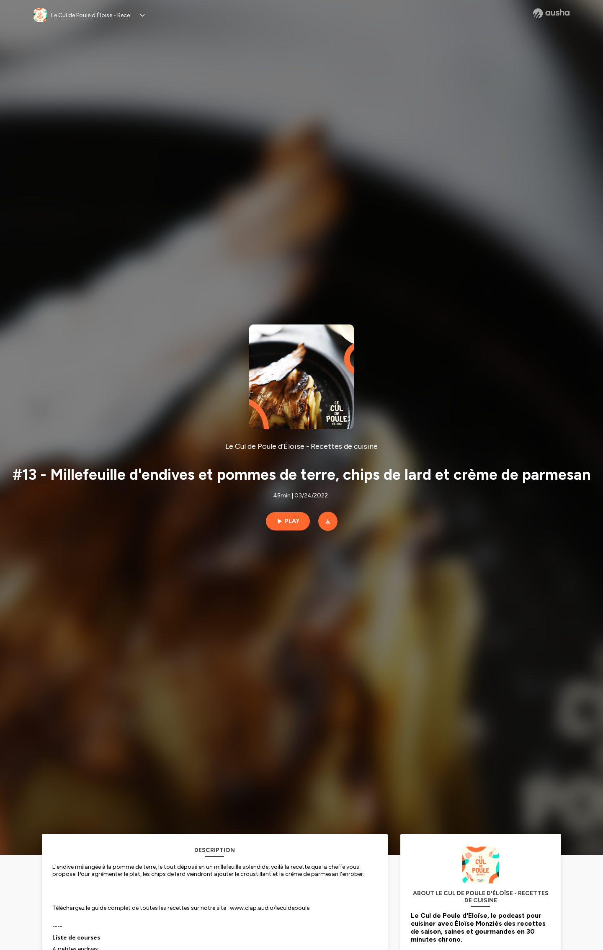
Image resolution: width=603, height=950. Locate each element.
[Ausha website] (551, 13)
